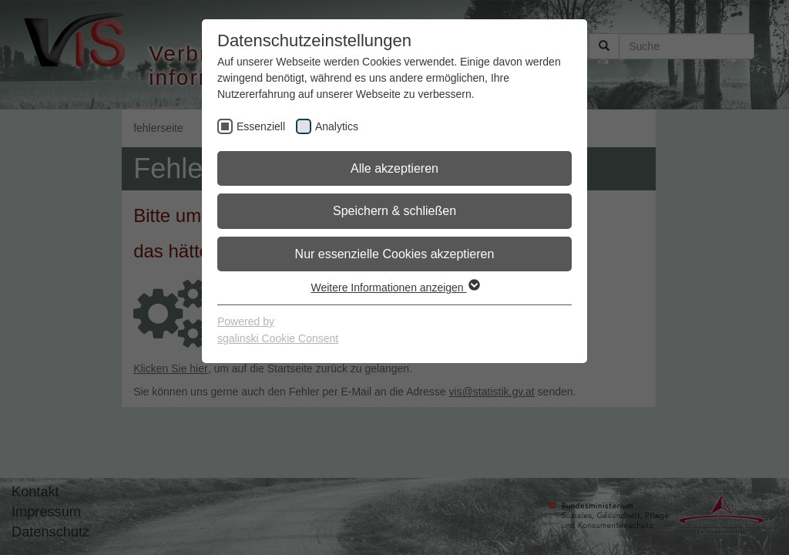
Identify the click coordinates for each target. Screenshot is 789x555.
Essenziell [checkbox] (261, 126)
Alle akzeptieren (394, 168)
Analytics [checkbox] (336, 126)
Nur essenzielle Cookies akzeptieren (395, 254)
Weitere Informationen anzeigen (394, 287)
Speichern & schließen (394, 210)
